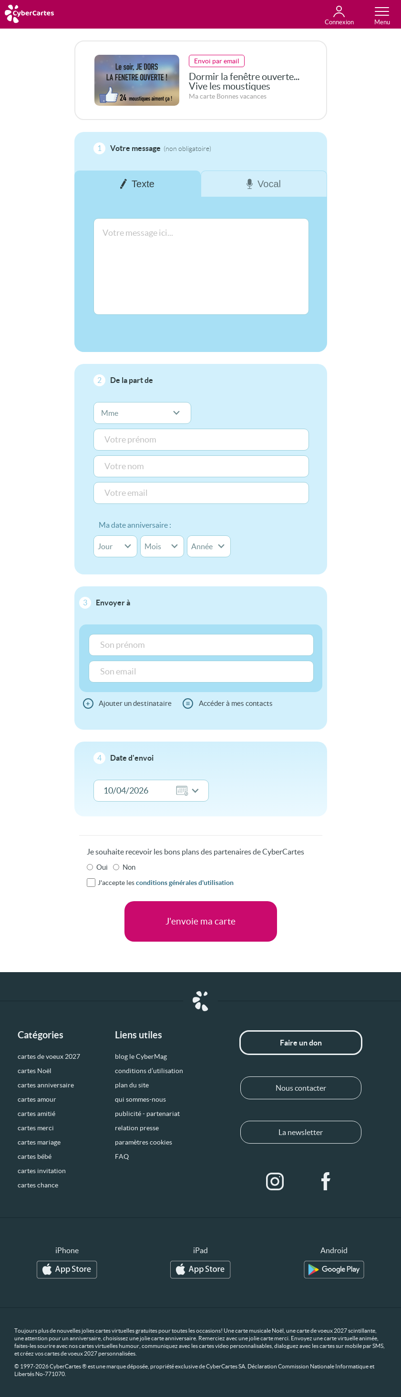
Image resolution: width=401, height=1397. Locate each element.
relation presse (137, 1128)
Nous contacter (301, 1088)
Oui (102, 867)
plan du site (132, 1085)
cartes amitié (36, 1113)
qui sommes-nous (140, 1099)
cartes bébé (34, 1156)
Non (129, 867)
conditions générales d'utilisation (185, 882)
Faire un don (301, 1042)
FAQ (122, 1156)
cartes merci (36, 1128)
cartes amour (37, 1099)
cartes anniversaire (46, 1085)
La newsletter (300, 1132)
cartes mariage (39, 1142)
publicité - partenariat (147, 1113)
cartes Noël (34, 1071)
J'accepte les (166, 882)
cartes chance (38, 1185)
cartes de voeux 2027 (49, 1056)
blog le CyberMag (141, 1056)
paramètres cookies (143, 1142)
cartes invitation (42, 1171)
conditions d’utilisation (149, 1071)
